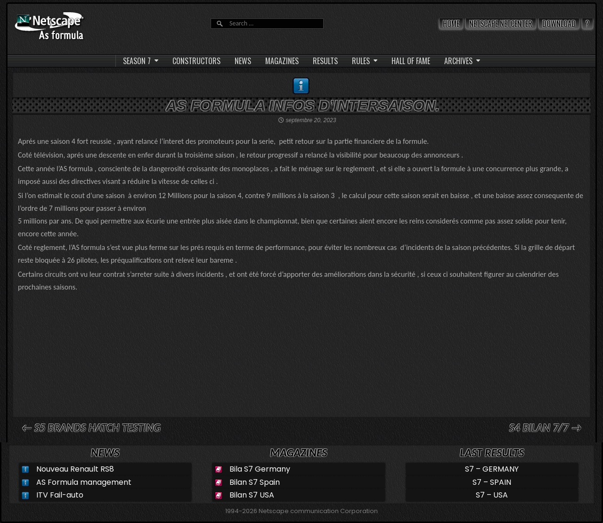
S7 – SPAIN (492, 482)
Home (451, 23)
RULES (361, 60)
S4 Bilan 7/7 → (545, 427)
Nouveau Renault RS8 (75, 469)
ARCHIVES (458, 60)
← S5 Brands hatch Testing (91, 427)
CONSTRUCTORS (196, 60)
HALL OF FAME (410, 60)
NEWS (243, 60)
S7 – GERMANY (492, 469)
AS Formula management (83, 482)
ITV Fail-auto (59, 495)
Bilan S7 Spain (254, 482)
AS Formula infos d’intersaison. (303, 105)
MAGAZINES (282, 60)
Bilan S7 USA (251, 495)
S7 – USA (492, 495)
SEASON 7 (137, 60)
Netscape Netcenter (500, 23)
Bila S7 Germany (259, 469)
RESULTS (325, 60)
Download (559, 23)
